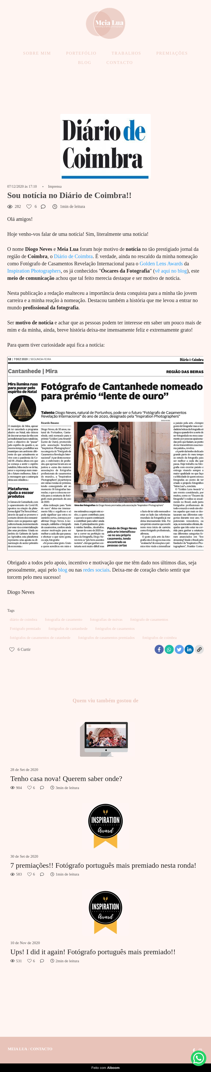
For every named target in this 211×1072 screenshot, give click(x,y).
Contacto (41, 1049)
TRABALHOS (126, 53)
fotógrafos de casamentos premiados (106, 638)
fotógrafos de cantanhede (68, 628)
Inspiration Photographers (34, 271)
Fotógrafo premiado (25, 628)
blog (62, 570)
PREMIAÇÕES (172, 53)
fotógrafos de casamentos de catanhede (40, 638)
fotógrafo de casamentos (149, 619)
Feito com (105, 1068)
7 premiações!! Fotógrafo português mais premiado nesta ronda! (103, 865)
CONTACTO (120, 62)
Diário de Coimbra (73, 256)
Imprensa (55, 186)
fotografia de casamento (63, 619)
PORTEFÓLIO (81, 53)
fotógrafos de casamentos (114, 628)
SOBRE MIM (37, 53)
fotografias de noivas (106, 619)
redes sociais (96, 570)
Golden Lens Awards (161, 263)
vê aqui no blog (171, 271)
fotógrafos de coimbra (159, 638)
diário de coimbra (23, 619)
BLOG (85, 62)
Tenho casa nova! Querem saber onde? (66, 779)
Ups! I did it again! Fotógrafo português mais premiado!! (93, 952)
